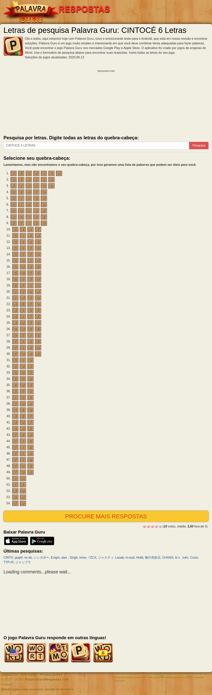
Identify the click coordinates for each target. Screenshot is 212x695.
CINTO (8, 557)
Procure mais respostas (106, 516)
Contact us (9, 675)
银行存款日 (153, 557)
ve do (28, 557)
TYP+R (8, 562)
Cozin (194, 557)
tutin (185, 557)
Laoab (119, 557)
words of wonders (59, 689)
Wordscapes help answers (22, 689)
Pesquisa (198, 145)
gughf (19, 557)
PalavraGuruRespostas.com (47, 679)
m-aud (130, 557)
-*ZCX (92, 557)
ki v (178, 557)
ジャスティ (106, 557)
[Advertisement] (106, 101)
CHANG (168, 557)
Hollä (139, 557)
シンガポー (41, 557)
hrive (82, 557)
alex (64, 557)
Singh (74, 557)
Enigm (55, 557)
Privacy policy (51, 675)
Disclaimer (29, 675)
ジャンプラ (23, 562)
